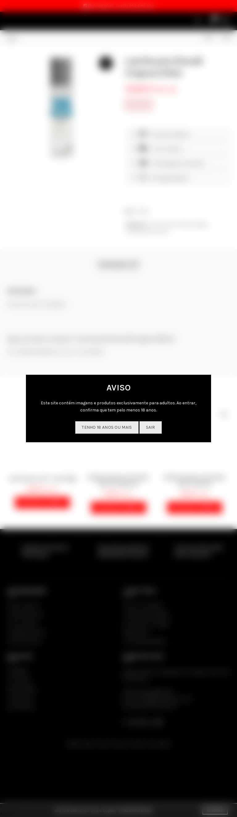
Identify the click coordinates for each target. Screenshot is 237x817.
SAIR (150, 427)
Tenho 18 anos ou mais (107, 427)
